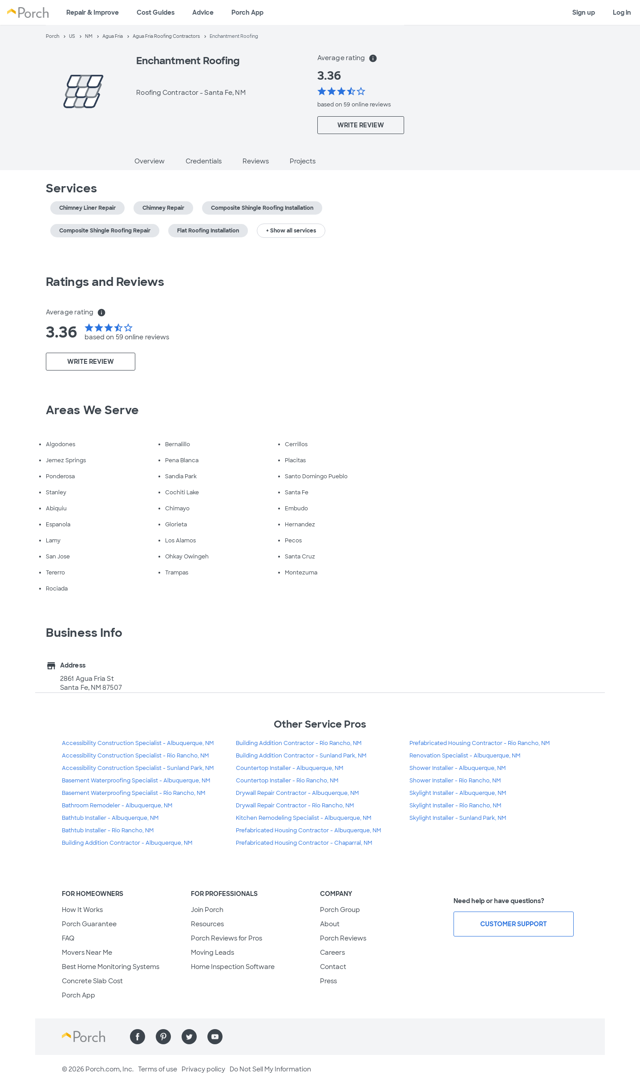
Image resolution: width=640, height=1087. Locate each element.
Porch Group (340, 910)
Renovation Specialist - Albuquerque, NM (464, 755)
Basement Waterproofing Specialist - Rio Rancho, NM (133, 793)
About (330, 924)
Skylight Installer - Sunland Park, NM (457, 818)
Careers (332, 953)
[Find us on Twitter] (189, 1036)
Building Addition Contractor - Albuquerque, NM (127, 843)
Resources (207, 924)
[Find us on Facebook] (137, 1036)
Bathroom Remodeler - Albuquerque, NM (117, 805)
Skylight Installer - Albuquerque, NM (457, 793)
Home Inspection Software (233, 967)
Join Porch (207, 910)
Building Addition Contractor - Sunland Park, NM (301, 755)
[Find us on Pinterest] (163, 1036)
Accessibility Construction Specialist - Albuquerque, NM (138, 743)
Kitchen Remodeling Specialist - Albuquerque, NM (303, 818)
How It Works (82, 910)
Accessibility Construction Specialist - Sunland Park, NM (138, 768)
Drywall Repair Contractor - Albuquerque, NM (297, 793)
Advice (203, 12)
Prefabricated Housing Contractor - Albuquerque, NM (308, 830)
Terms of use (157, 1069)
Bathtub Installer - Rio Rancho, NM (108, 830)
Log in (622, 12)
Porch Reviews (343, 938)
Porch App (247, 12)
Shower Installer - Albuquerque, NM (457, 768)
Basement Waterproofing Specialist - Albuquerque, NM (136, 780)
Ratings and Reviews (105, 281)
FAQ (68, 938)
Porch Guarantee (89, 924)
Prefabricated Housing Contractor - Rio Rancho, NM (479, 743)
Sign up (583, 12)
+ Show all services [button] (291, 230)
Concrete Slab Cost (92, 981)
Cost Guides (155, 12)
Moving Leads (212, 953)
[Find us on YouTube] (215, 1036)
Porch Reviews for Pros (226, 938)
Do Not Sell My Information (270, 1069)
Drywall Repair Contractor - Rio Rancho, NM (295, 805)
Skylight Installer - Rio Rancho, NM (455, 805)
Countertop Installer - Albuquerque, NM (289, 768)
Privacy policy (203, 1069)
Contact (333, 967)
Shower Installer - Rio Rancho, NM (455, 780)
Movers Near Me (87, 953)
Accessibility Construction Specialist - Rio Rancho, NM (135, 755)
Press (328, 981)
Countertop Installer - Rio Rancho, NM (287, 780)
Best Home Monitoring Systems (110, 967)
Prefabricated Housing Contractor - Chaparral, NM (304, 843)
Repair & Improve (92, 12)
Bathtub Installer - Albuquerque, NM (110, 818)
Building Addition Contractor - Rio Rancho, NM (298, 743)
